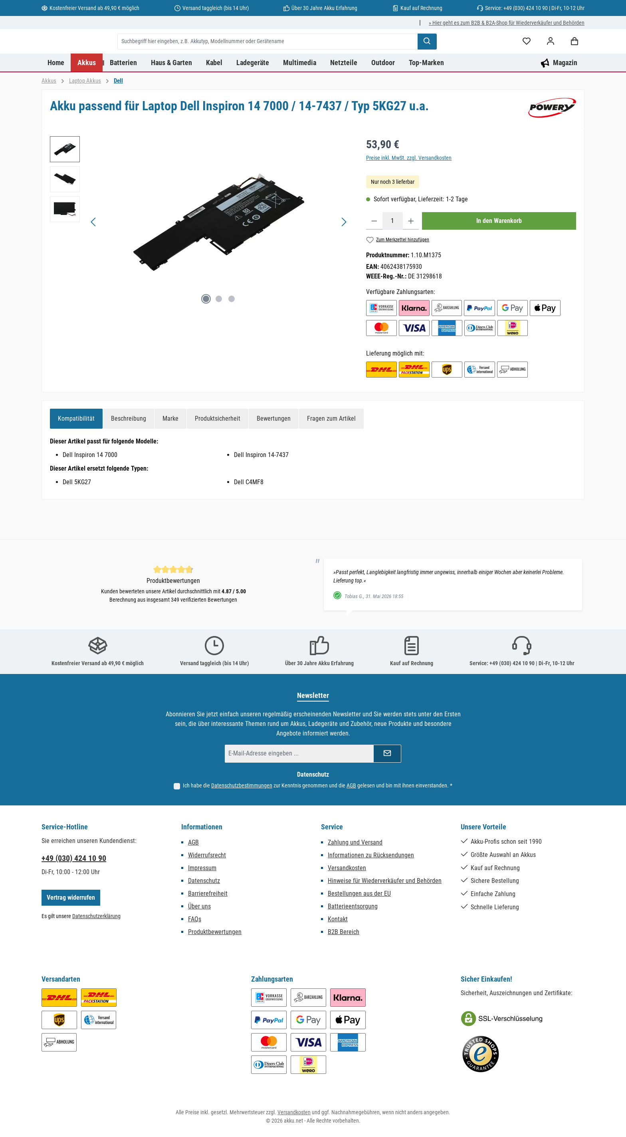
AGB (351, 785)
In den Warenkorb (499, 252)
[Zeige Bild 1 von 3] (206, 330)
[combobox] (308, 57)
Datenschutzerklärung (96, 916)
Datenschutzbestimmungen (241, 785)
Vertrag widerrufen (71, 897)
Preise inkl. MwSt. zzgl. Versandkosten (409, 189)
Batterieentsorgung (353, 906)
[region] (200, 254)
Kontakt (338, 919)
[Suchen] (467, 57)
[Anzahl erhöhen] (411, 252)
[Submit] (387, 754)
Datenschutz (204, 881)
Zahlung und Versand (355, 842)
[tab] (76, 450)
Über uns (199, 906)
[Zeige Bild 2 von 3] (219, 330)
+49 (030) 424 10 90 (74, 858)
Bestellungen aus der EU (359, 893)
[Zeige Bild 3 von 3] (231, 330)
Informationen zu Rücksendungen (371, 855)
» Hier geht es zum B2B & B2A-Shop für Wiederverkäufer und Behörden (506, 23)
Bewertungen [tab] (274, 450)
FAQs (194, 919)
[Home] (56, 94)
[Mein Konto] (551, 57)
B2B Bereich (343, 932)
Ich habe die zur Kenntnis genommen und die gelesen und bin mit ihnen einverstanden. (317, 785)
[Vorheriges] (94, 253)
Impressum (202, 868)
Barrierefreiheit (208, 893)
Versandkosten (347, 868)
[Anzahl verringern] (374, 252)
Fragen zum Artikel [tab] (331, 450)
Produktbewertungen (215, 932)
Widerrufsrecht (207, 855)
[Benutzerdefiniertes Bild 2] (481, 1054)
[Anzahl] (392, 252)
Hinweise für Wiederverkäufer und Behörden (385, 881)
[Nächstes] (344, 253)
